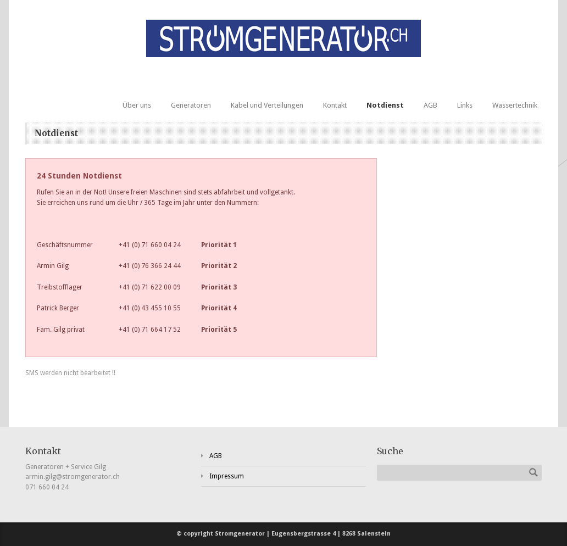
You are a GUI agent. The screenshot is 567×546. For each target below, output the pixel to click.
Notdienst (385, 105)
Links (464, 105)
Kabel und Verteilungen (267, 105)
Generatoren (191, 105)
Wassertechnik (514, 105)
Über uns (137, 105)
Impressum (226, 476)
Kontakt (335, 105)
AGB (430, 105)
